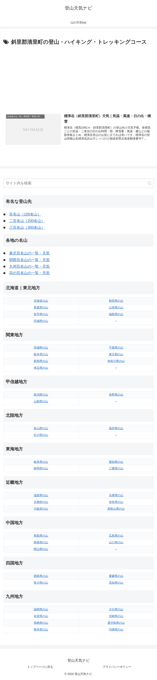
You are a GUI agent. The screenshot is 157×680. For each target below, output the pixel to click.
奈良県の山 (116, 502)
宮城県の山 (41, 320)
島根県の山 (41, 542)
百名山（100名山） (25, 214)
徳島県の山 (41, 576)
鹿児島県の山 (116, 622)
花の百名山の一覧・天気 (29, 273)
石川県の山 (41, 435)
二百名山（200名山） (27, 221)
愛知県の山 (116, 461)
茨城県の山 (41, 347)
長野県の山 (116, 394)
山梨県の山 (41, 401)
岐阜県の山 (41, 461)
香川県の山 (41, 582)
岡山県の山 (41, 549)
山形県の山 (116, 307)
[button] (149, 183)
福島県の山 (116, 314)
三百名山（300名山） (27, 228)
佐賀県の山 (41, 616)
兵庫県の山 (116, 495)
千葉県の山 (116, 347)
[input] (78, 183)
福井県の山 (116, 428)
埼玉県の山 (41, 367)
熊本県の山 (41, 629)
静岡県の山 (41, 468)
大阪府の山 (41, 508)
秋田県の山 (116, 300)
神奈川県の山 (116, 361)
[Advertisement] (78, 77)
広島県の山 (116, 535)
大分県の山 (116, 609)
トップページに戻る (40, 666)
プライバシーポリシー (117, 666)
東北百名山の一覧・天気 (29, 253)
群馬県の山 (41, 361)
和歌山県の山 (116, 508)
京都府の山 (41, 502)
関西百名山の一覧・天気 (29, 260)
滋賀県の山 (41, 495)
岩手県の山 (41, 314)
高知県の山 (116, 582)
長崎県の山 (41, 622)
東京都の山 (116, 354)
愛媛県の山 (116, 576)
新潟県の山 (41, 394)
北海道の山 (41, 300)
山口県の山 (116, 542)
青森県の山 (41, 307)
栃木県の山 (41, 354)
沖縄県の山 (116, 629)
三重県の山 (116, 468)
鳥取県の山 (41, 535)
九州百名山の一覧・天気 (29, 266)
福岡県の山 (41, 609)
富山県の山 (41, 428)
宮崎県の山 (116, 616)
